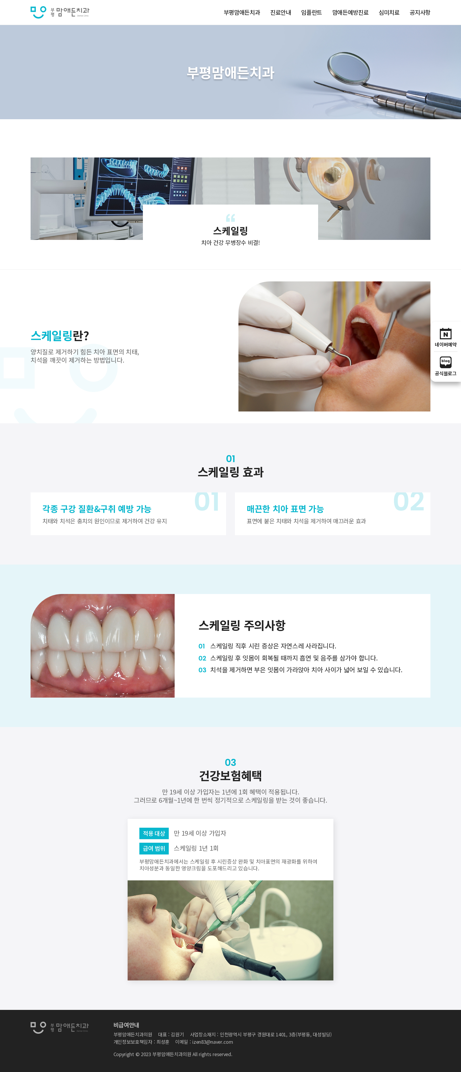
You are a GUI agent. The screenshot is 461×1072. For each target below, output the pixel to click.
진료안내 (280, 12)
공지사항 (420, 12)
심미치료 (389, 12)
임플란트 (311, 12)
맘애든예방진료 (350, 12)
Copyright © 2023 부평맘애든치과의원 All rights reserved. (173, 1054)
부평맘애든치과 (242, 12)
